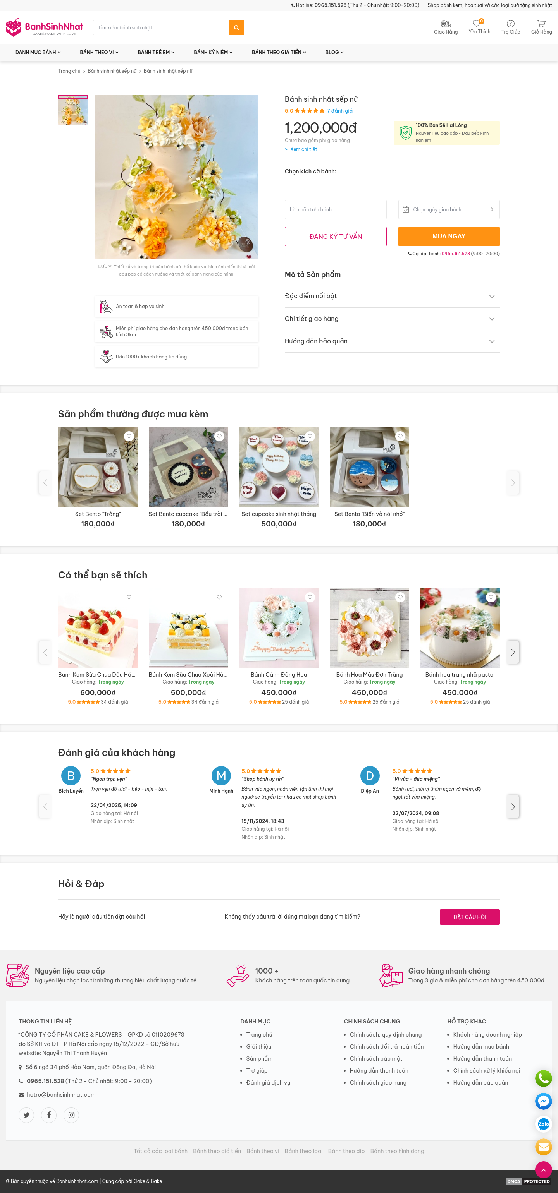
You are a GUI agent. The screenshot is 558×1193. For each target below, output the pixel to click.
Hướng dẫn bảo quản (480, 1082)
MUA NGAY (448, 236)
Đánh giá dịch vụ (268, 1082)
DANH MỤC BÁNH (36, 52)
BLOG (332, 52)
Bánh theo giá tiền (217, 1151)
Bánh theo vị (262, 1151)
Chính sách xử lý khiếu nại (486, 1070)
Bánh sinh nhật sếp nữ (112, 71)
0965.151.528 (456, 253)
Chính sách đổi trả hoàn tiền (387, 1046)
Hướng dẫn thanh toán (379, 1070)
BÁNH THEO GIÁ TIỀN (276, 52)
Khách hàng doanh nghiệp (487, 1034)
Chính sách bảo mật (376, 1058)
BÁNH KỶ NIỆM (211, 52)
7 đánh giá (340, 111)
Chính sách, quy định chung (386, 1034)
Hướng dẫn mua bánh (481, 1046)
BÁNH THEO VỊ (97, 52)
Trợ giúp (257, 1070)
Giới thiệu (259, 1046)
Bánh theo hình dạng (397, 1151)
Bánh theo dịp (346, 1151)
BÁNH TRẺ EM (154, 52)
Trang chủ (69, 71)
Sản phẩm (259, 1058)
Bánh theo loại (304, 1151)
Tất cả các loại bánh (161, 1151)
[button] (513, 652)
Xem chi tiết (303, 149)
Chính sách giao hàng (378, 1082)
